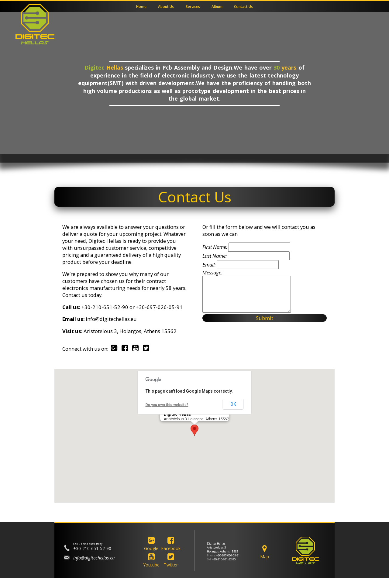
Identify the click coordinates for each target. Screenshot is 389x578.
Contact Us (243, 6)
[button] (194, 430)
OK (233, 404)
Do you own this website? (167, 405)
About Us (166, 6)
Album (217, 6)
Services (193, 6)
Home (141, 6)
